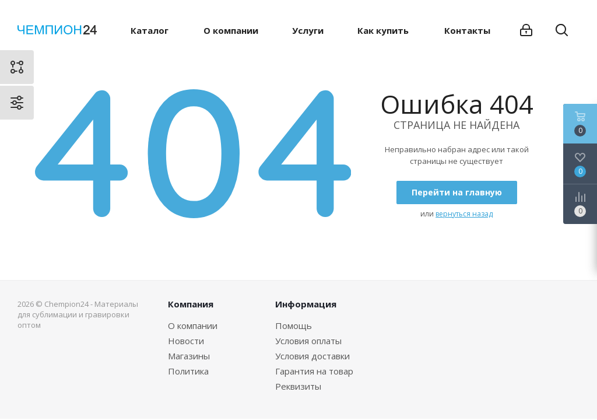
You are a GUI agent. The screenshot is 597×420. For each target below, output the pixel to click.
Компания (190, 304)
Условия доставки (312, 356)
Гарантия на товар (314, 371)
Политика (188, 371)
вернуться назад (464, 214)
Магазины (189, 356)
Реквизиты (298, 386)
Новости (186, 340)
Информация (305, 304)
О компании (192, 325)
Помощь (293, 325)
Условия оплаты (308, 340)
